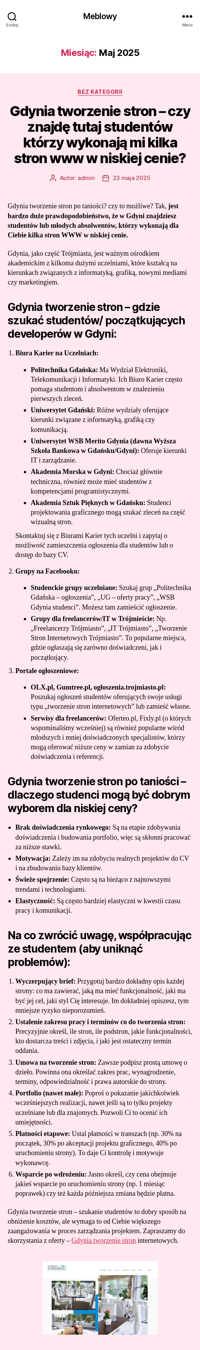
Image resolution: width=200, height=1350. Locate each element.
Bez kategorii (100, 91)
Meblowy (100, 16)
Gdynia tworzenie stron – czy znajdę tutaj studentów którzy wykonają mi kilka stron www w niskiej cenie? (100, 135)
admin (86, 177)
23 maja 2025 (131, 177)
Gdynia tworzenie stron (103, 1240)
